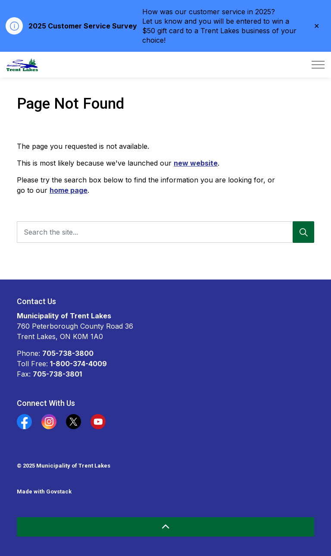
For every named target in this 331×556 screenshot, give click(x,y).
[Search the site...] (165, 232)
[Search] (303, 232)
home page (68, 190)
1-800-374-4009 (78, 363)
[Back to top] (165, 527)
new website (196, 163)
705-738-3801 (57, 374)
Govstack (59, 491)
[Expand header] (318, 65)
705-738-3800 (68, 353)
